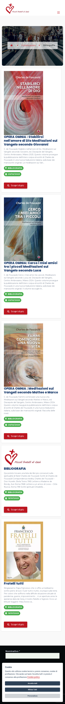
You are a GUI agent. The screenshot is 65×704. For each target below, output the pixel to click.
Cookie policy (33, 677)
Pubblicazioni (28, 45)
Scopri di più (15, 185)
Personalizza (32, 696)
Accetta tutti (32, 683)
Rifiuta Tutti (32, 690)
